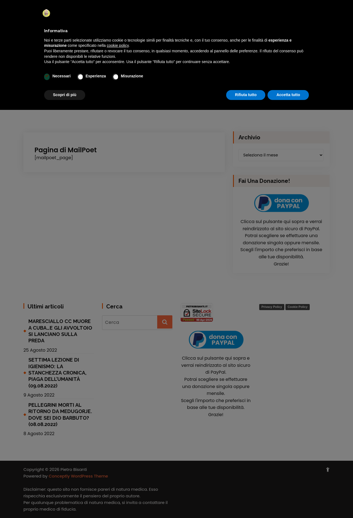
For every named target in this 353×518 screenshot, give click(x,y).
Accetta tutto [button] (288, 95)
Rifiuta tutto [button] (246, 95)
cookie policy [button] (118, 45)
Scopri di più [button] (64, 95)
